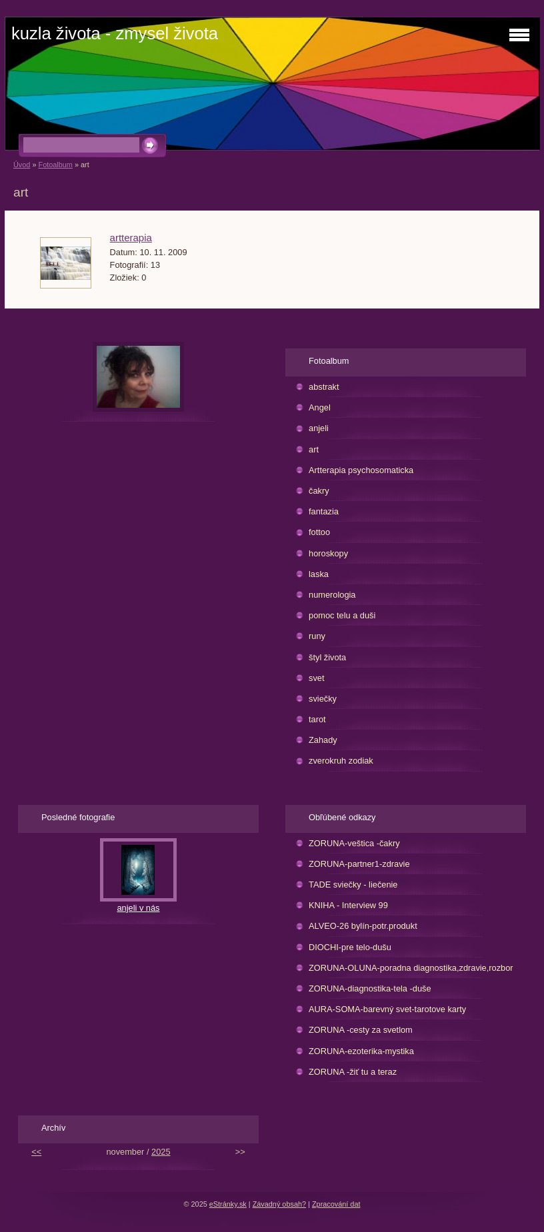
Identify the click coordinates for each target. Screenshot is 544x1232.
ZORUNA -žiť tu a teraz (353, 1072)
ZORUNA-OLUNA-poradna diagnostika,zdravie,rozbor (411, 968)
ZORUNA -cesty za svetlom (361, 1030)
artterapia (131, 237)
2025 (160, 1152)
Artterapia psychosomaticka (361, 470)
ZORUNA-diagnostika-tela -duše (370, 988)
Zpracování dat (336, 1204)
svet (316, 678)
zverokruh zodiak (341, 761)
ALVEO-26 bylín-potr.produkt (363, 926)
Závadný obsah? (279, 1204)
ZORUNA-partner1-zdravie (359, 864)
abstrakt (324, 387)
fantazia (324, 511)
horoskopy (328, 553)
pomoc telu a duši (342, 615)
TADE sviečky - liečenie (353, 885)
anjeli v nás (138, 908)
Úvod (21, 165)
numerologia (332, 595)
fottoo (319, 532)
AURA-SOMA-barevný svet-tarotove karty (387, 1009)
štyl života (327, 657)
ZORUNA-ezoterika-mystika (361, 1051)
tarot (317, 719)
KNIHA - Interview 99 (348, 905)
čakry (319, 491)
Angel (320, 407)
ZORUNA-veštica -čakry (354, 843)
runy (317, 636)
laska (319, 574)
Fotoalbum (55, 165)
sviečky (323, 699)
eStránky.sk (228, 1204)
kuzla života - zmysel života (114, 33)
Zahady (323, 740)
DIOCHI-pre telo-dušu (350, 947)
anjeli (319, 428)
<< (36, 1152)
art (314, 449)
